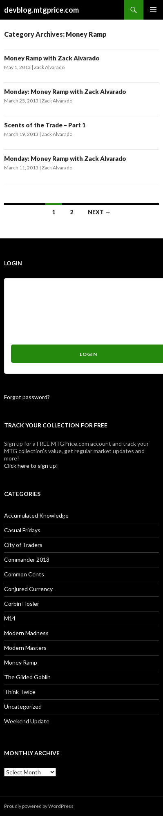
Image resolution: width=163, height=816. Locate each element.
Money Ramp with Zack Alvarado (52, 58)
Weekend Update (26, 721)
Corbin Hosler (21, 603)
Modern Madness (26, 632)
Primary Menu (153, 10)
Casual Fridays (22, 530)
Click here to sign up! (31, 465)
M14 (10, 618)
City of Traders (23, 544)
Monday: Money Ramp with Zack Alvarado (65, 91)
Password (23, 318)
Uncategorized (23, 706)
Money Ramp (20, 662)
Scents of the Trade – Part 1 (45, 125)
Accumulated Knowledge (36, 515)
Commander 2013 (26, 559)
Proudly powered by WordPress (39, 806)
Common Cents (24, 574)
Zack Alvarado (49, 67)
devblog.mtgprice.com (41, 9)
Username (24, 288)
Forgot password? (27, 397)
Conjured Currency (28, 588)
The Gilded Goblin (27, 677)
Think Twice (20, 691)
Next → (99, 212)
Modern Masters (25, 647)
